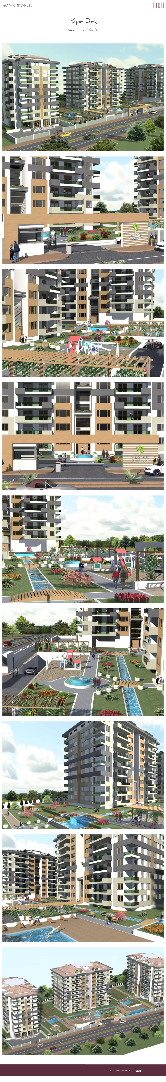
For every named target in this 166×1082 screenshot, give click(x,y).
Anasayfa (71, 29)
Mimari (82, 29)
